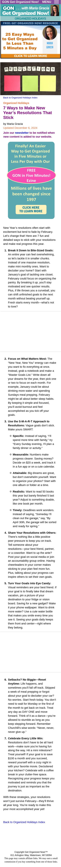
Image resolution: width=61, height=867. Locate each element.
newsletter (22, 132)
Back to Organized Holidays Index (20, 97)
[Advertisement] (30, 332)
